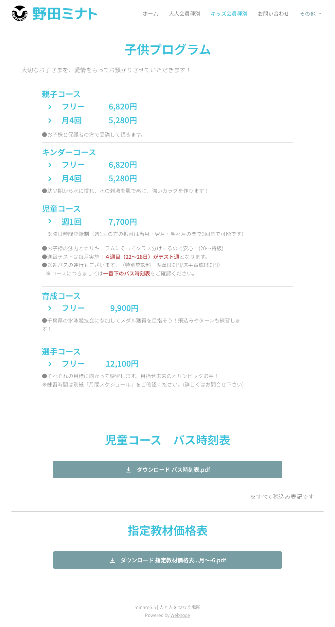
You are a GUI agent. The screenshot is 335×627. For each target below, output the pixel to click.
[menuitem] (146, 13)
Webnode (180, 615)
